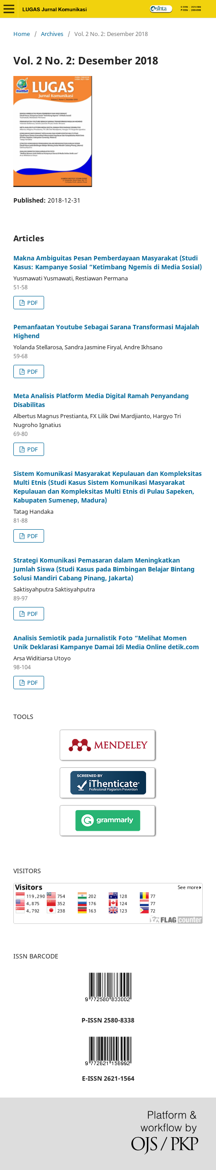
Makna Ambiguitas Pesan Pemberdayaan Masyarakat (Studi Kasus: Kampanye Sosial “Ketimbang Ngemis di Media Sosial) (107, 262)
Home (21, 34)
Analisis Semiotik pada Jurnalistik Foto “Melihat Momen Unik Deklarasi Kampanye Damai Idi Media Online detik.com (106, 642)
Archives (52, 34)
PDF (32, 303)
